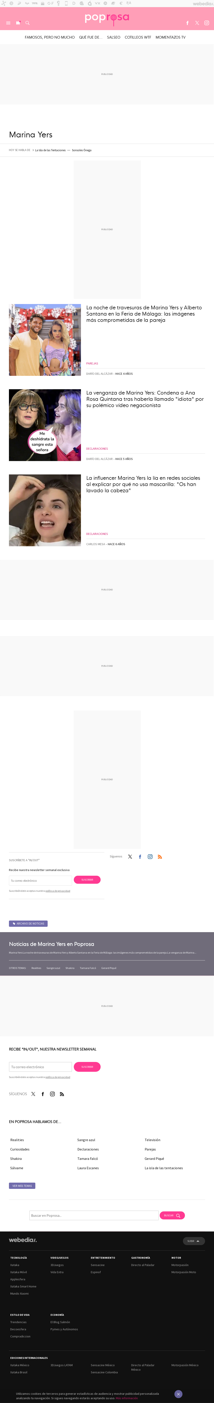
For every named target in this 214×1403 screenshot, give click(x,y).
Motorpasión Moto (184, 1272)
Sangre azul (53, 968)
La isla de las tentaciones (164, 1168)
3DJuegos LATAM (62, 1365)
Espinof (96, 1272)
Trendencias (18, 1322)
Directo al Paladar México (143, 1367)
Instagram (206, 23)
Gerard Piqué (108, 968)
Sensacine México (103, 1365)
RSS (159, 855)
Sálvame (16, 1168)
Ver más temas (22, 1186)
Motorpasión (180, 1265)
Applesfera (17, 1279)
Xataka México (19, 1365)
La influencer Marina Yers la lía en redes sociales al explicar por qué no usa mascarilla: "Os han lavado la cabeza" (143, 484)
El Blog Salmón (60, 1322)
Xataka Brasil (18, 1372)
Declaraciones (97, 449)
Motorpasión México (185, 1365)
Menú (8, 23)
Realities (36, 968)
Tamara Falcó (88, 968)
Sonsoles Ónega (81, 150)
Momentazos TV (171, 37)
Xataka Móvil (18, 1272)
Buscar (27, 23)
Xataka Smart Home (23, 1286)
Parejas (92, 363)
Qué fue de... (91, 37)
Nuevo (17, 23)
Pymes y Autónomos (64, 1329)
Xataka (14, 1265)
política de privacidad (57, 890)
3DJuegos (57, 1265)
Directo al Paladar (143, 1265)
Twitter (197, 23)
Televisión (152, 1140)
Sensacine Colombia (104, 1372)
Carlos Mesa (95, 544)
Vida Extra (57, 1272)
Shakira (70, 968)
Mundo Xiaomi (19, 1293)
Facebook (187, 23)
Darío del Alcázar (99, 374)
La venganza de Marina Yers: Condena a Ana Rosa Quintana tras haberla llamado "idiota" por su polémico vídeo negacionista (145, 399)
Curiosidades (20, 1149)
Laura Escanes (88, 1168)
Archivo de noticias (30, 923)
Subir (190, 1241)
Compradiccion (20, 1336)
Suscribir (87, 879)
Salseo (113, 37)
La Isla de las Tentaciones (50, 150)
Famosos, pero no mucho (50, 37)
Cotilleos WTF (138, 37)
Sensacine (98, 1265)
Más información (127, 1398)
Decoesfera (18, 1329)
